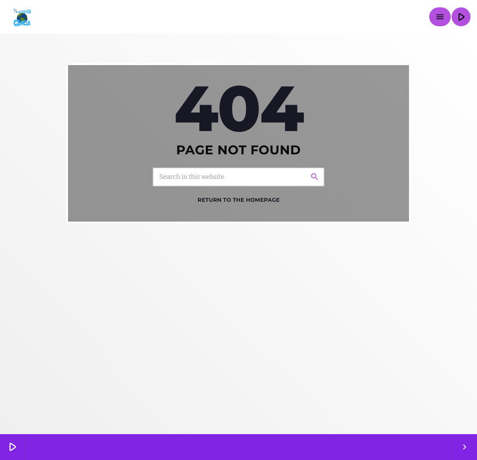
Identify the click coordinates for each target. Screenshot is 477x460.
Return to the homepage (239, 200)
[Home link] (21, 17)
